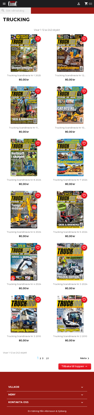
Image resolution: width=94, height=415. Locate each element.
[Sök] (15, 10)
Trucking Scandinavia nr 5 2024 (70, 232)
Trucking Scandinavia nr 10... (70, 127)
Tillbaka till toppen (74, 366)
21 (47, 358)
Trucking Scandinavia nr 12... (70, 75)
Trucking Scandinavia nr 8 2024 (24, 180)
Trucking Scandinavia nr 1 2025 (24, 75)
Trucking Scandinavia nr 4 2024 (24, 284)
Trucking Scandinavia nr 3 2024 (70, 284)
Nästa (85, 358)
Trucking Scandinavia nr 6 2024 (24, 232)
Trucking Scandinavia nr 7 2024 (70, 180)
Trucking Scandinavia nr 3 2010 (24, 336)
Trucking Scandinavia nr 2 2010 (70, 336)
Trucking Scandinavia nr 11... (24, 127)
